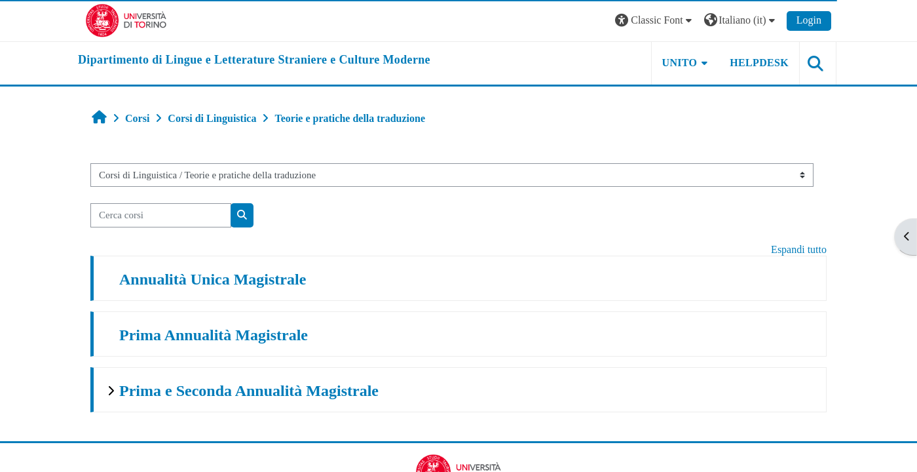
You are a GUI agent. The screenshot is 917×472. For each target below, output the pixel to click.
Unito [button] (680, 62)
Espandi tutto (799, 249)
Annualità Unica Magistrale (212, 279)
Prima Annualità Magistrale (213, 335)
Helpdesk (759, 62)
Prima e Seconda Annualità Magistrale (249, 390)
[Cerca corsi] (160, 215)
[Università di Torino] (126, 19)
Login (808, 20)
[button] (655, 20)
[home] (254, 60)
